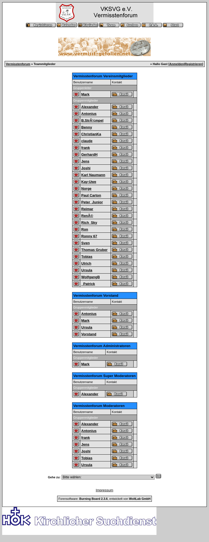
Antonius (89, 114)
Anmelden (176, 64)
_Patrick (88, 284)
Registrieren (193, 64)
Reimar (87, 209)
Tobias (87, 257)
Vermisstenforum (18, 64)
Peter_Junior (92, 202)
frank (85, 148)
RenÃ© (87, 216)
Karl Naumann (93, 175)
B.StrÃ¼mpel (92, 120)
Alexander (90, 107)
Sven (85, 243)
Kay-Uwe (88, 182)
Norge (86, 188)
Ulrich (86, 263)
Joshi (86, 168)
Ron (84, 229)
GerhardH (89, 154)
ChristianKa (91, 134)
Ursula (86, 270)
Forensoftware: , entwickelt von (104, 498)
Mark (85, 94)
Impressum (104, 490)
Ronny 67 (89, 236)
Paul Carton (91, 195)
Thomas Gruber (94, 250)
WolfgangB (90, 277)
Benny (86, 127)
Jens (85, 161)
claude (87, 141)
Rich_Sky (89, 223)
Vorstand (88, 334)
